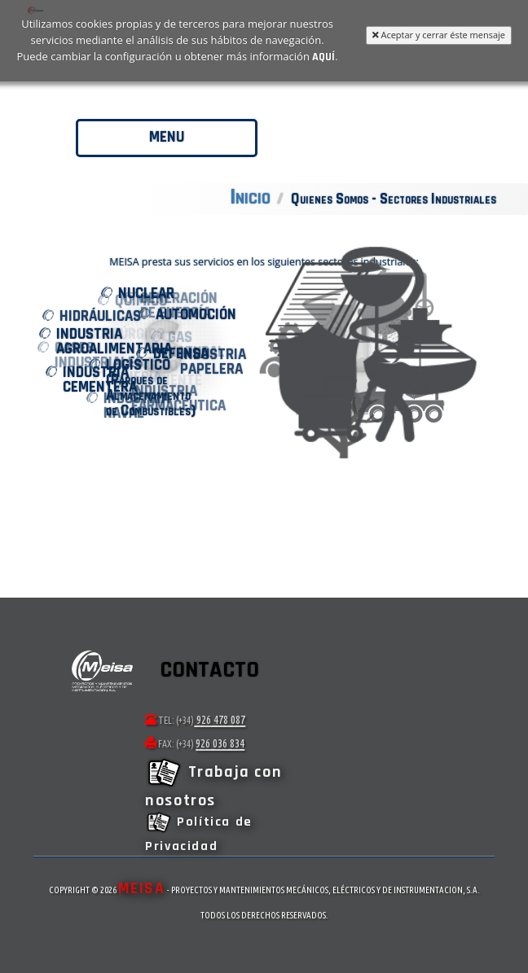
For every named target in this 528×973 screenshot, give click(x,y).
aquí (323, 56)
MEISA (141, 889)
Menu (166, 137)
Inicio (250, 197)
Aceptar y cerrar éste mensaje (438, 34)
